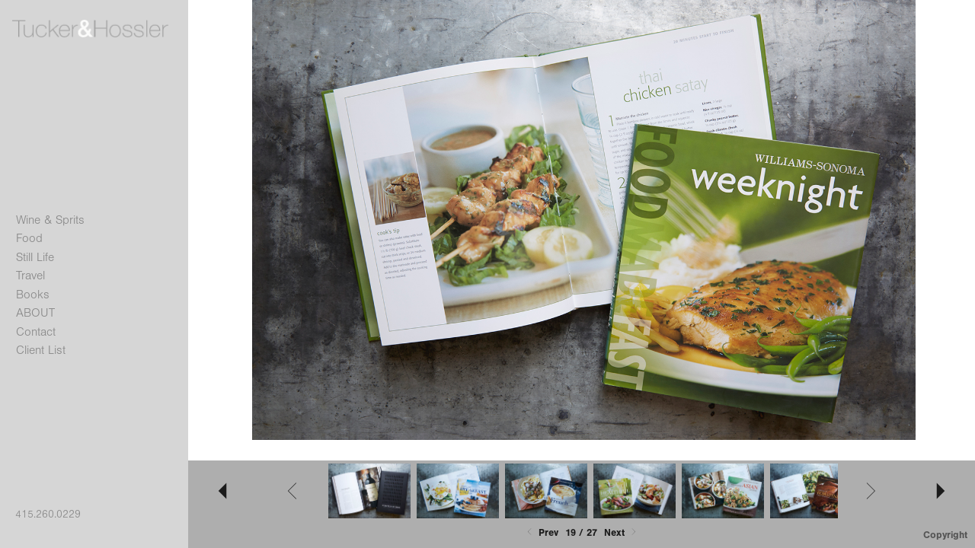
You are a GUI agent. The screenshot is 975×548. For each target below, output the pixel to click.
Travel (30, 275)
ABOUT (35, 313)
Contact (36, 332)
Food (29, 238)
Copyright (945, 534)
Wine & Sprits (50, 220)
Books (33, 294)
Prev (541, 532)
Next (621, 532)
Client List (41, 350)
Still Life (35, 257)
